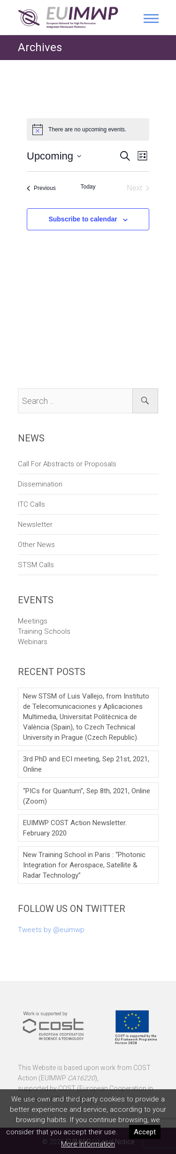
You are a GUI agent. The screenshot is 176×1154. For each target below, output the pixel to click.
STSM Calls (36, 565)
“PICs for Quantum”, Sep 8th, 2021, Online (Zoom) (86, 796)
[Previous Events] (41, 188)
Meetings (32, 621)
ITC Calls (31, 504)
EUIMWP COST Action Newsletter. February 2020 (75, 828)
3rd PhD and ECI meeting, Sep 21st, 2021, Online (86, 764)
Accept (145, 1132)
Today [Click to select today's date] (87, 186)
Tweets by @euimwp (51, 930)
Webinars (32, 642)
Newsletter (35, 524)
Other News (36, 544)
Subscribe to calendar (82, 219)
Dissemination (40, 484)
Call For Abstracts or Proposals (67, 464)
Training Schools (44, 631)
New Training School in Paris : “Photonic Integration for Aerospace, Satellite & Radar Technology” (84, 865)
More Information (88, 1144)
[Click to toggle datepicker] (54, 156)
